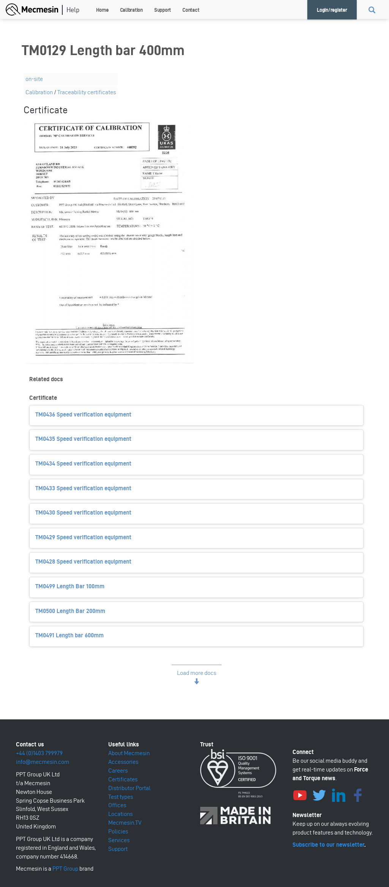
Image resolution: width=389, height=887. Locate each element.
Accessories (123, 762)
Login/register (332, 10)
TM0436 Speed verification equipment (83, 414)
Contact (190, 10)
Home (102, 10)
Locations (120, 814)
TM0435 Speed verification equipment (83, 439)
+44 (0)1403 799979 (39, 753)
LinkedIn (338, 794)
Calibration (131, 10)
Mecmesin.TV (124, 822)
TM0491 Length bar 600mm (69, 635)
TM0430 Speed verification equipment (83, 512)
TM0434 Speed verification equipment (83, 463)
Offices (117, 805)
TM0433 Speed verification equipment (83, 488)
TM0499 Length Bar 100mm (69, 586)
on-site (34, 79)
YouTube (300, 794)
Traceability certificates (86, 92)
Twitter (319, 794)
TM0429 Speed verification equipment (83, 537)
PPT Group (65, 868)
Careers (118, 770)
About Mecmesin (129, 753)
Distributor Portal (129, 788)
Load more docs (196, 673)
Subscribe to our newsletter (328, 844)
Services (119, 840)
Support (162, 10)
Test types (120, 797)
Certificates (123, 779)
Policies (118, 831)
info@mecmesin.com (42, 762)
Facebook (358, 794)
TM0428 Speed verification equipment (83, 561)
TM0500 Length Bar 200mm (70, 611)
